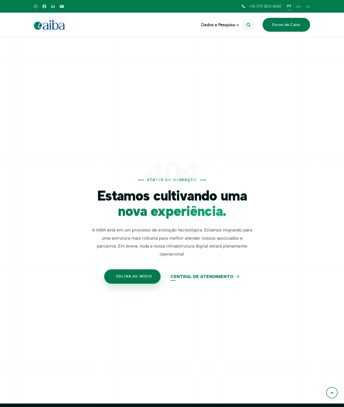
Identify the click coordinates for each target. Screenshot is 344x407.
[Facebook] (44, 6)
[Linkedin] (53, 6)
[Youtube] (62, 6)
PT (289, 6)
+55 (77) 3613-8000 (261, 6)
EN (298, 6)
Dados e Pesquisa (219, 24)
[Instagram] (35, 6)
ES (308, 6)
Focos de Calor (286, 24)
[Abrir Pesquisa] (248, 25)
